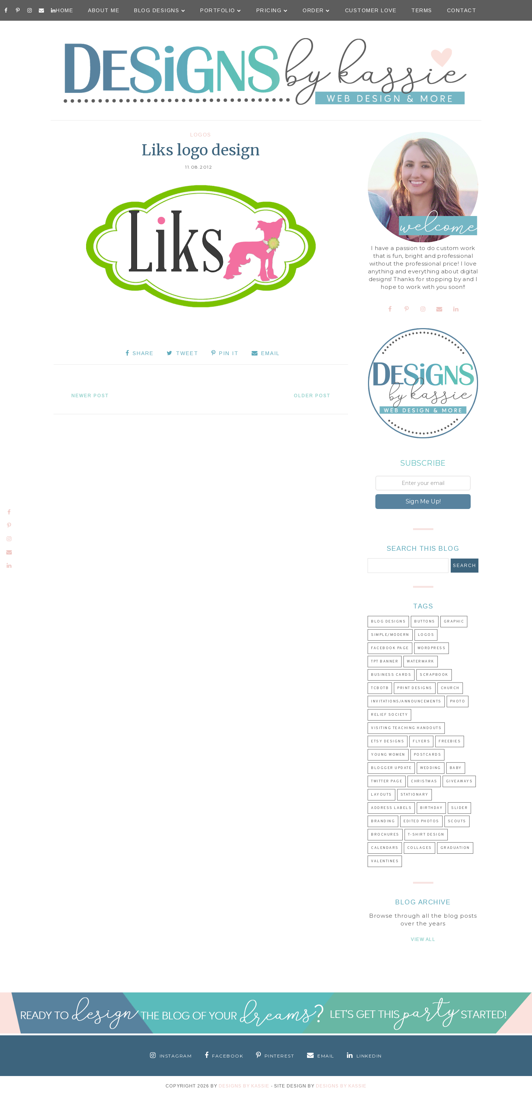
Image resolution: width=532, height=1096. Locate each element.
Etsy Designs (387, 741)
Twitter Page (386, 781)
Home (64, 10)
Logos (200, 135)
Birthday (431, 808)
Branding (383, 821)
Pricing (272, 10)
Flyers (421, 741)
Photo (458, 701)
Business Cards (391, 674)
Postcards (427, 754)
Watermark (420, 661)
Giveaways (459, 781)
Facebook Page (390, 648)
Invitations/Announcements (406, 701)
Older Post (312, 395)
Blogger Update (391, 768)
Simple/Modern (390, 635)
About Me (103, 10)
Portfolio (221, 10)
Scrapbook (434, 674)
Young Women (388, 754)
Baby (456, 768)
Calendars (385, 848)
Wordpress (431, 648)
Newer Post (90, 395)
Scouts (457, 821)
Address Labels (391, 808)
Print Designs (414, 688)
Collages (419, 848)
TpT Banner (384, 661)
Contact (462, 10)
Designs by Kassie (341, 1086)
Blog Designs (159, 10)
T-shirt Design (426, 834)
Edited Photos (421, 821)
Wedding (430, 768)
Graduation (455, 848)
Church (450, 688)
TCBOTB (380, 688)
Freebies (450, 741)
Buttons (424, 621)
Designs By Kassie (244, 1086)
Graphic (454, 621)
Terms (421, 10)
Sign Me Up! (423, 501)
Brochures (385, 834)
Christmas (424, 781)
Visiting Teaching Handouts (406, 728)
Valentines (385, 861)
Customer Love (371, 10)
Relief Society (389, 714)
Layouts (381, 794)
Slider (459, 808)
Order (316, 10)
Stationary (414, 794)
